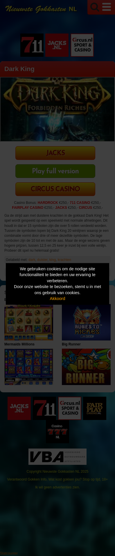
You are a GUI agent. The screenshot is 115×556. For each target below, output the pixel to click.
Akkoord (57, 298)
